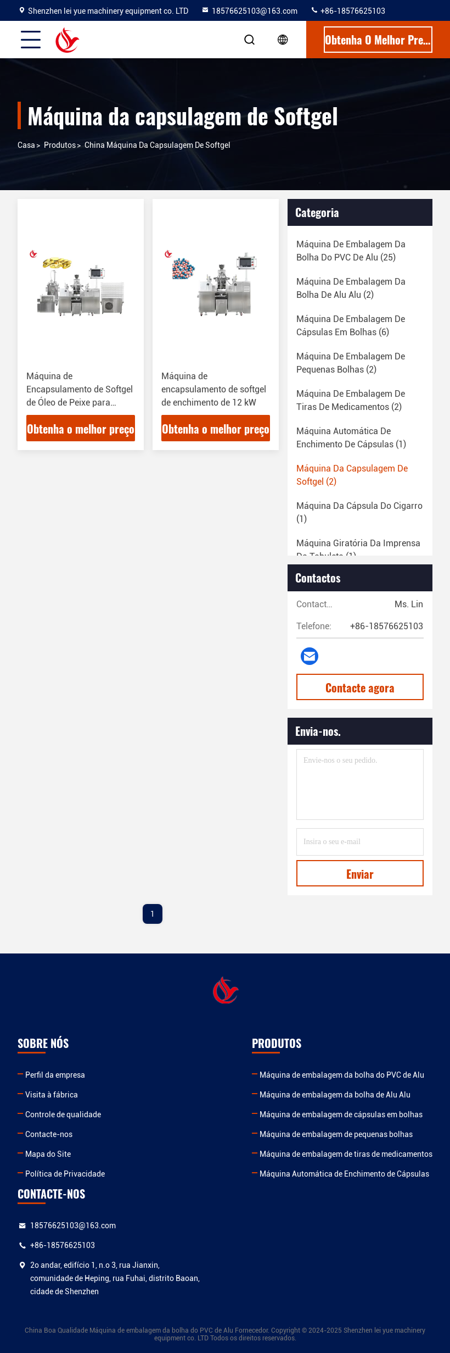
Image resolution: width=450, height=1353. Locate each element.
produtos (60, 145)
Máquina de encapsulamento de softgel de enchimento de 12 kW (213, 389)
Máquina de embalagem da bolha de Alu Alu (335, 1094)
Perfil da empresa (55, 1075)
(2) (351, 288)
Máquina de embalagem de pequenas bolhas (336, 1134)
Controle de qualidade (63, 1114)
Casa (26, 145)
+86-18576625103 (347, 11)
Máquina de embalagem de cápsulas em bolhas (341, 1114)
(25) (351, 251)
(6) (350, 325)
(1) (351, 438)
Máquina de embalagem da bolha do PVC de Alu (342, 1075)
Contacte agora (360, 687)
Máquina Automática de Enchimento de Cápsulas (344, 1173)
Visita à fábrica (51, 1094)
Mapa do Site (48, 1154)
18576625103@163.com (249, 11)
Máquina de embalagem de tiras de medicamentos (346, 1154)
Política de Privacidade (65, 1173)
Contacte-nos (48, 1134)
